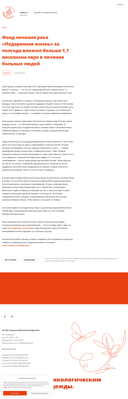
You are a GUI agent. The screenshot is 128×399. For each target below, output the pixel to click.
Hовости (24, 12)
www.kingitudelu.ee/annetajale (20, 228)
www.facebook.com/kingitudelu (15, 245)
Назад (4, 27)
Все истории (10, 260)
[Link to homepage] (9, 12)
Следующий (29, 260)
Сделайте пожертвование (45, 12)
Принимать (15, 393)
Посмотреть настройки (39, 393)
